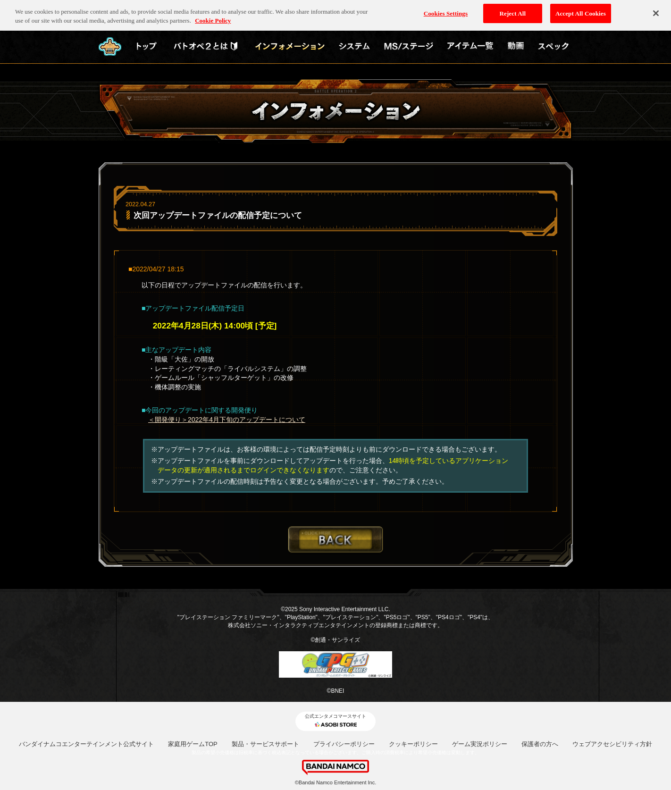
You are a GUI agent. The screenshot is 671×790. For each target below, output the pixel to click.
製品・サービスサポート (265, 744)
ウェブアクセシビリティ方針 (612, 744)
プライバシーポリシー (344, 744)
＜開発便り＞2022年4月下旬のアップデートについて (226, 419)
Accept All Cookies (580, 10)
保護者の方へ (539, 744)
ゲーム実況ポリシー (479, 744)
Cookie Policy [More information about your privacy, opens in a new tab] (213, 17)
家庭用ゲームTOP (193, 744)
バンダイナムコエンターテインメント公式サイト (86, 744)
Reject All (512, 10)
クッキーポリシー (413, 744)
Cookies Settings (446, 10)
